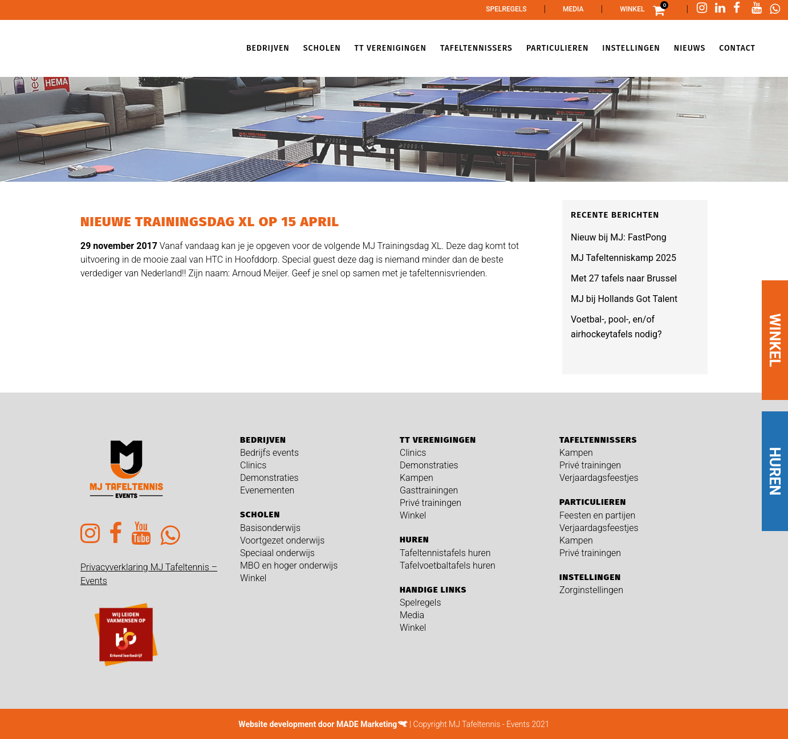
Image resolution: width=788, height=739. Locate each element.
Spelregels (506, 9)
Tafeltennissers (598, 440)
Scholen (260, 514)
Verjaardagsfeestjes (599, 477)
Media (573, 9)
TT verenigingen (438, 440)
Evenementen (267, 490)
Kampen (416, 477)
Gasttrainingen (429, 490)
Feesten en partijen (597, 515)
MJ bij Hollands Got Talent (624, 298)
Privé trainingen (430, 502)
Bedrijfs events (269, 452)
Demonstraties (269, 477)
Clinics (253, 465)
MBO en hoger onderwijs (289, 565)
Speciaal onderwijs (277, 553)
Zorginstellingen (591, 590)
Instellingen (590, 577)
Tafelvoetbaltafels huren (447, 565)
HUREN (774, 471)
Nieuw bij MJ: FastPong (619, 237)
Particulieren (592, 502)
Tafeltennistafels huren (445, 553)
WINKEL (774, 340)
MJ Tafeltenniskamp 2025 (623, 257)
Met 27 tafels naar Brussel (624, 278)
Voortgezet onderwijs (282, 540)
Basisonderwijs (270, 527)
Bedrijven (263, 440)
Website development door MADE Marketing (317, 724)
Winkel (632, 9)
